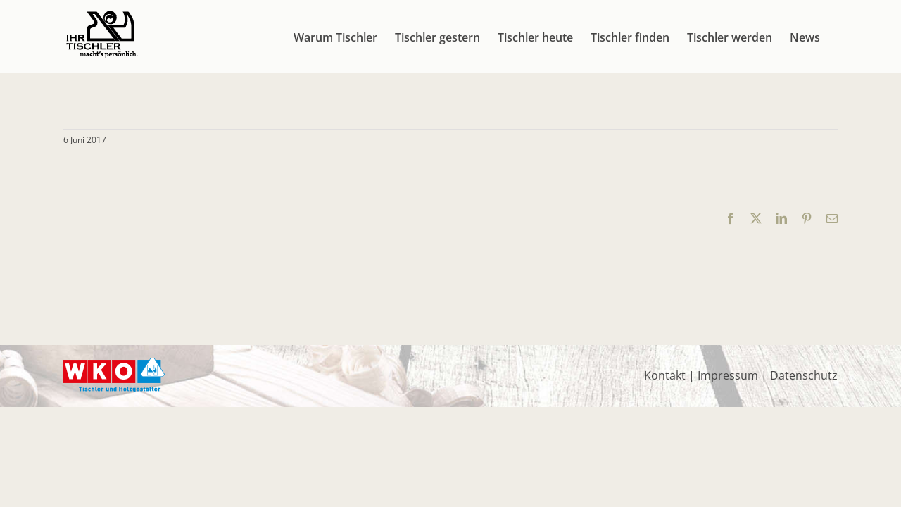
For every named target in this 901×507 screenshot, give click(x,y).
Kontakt (665, 375)
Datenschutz (804, 375)
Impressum (728, 375)
